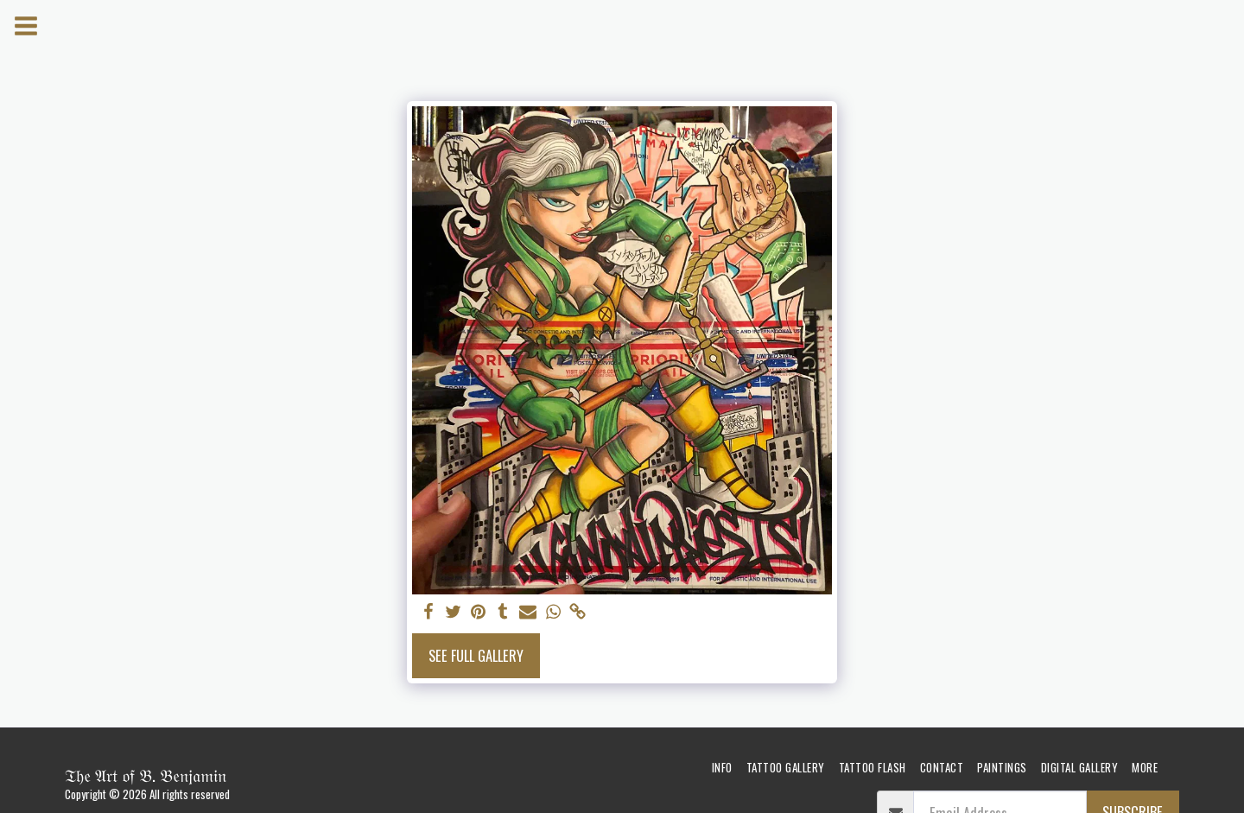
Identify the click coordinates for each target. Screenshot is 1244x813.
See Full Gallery (476, 655)
